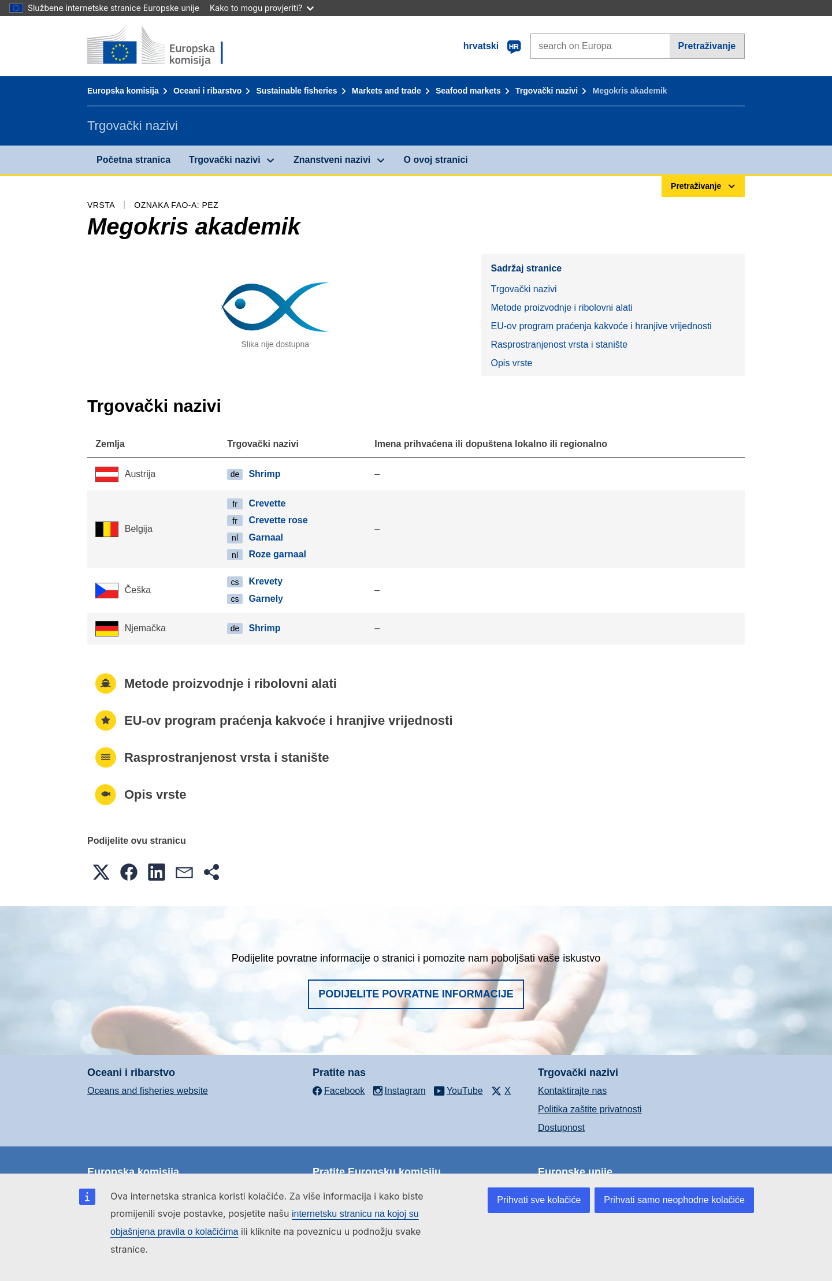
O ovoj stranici (436, 160)
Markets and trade (386, 90)
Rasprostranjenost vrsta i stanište (559, 344)
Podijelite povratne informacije (416, 994)
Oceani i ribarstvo (207, 90)
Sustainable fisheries (297, 90)
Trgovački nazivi (546, 90)
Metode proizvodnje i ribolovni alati (561, 307)
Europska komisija (123, 90)
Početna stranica (133, 160)
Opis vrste (511, 363)
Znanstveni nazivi (332, 160)
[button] (101, 872)
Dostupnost (561, 1128)
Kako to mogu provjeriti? (262, 8)
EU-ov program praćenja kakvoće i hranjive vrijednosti (601, 326)
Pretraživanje (707, 46)
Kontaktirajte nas (572, 1091)
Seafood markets (468, 90)
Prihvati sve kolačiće (539, 1200)
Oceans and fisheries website (147, 1091)
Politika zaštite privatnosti (590, 1109)
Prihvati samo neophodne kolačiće (674, 1200)
